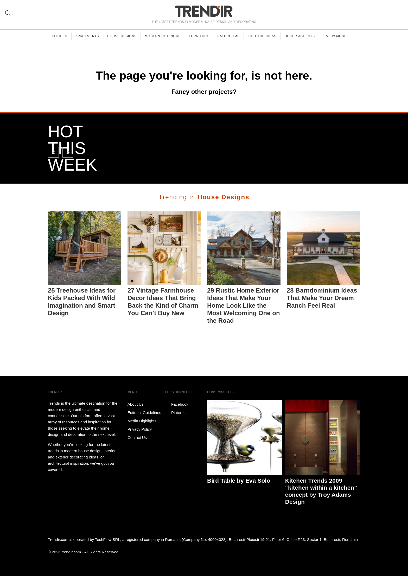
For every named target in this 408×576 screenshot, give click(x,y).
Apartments (88, 36)
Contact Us (137, 437)
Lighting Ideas (265, 36)
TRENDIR (204, 11)
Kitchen (60, 36)
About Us (136, 404)
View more (338, 36)
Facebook (176, 404)
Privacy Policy (140, 429)
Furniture (201, 36)
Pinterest (176, 412)
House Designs (123, 36)
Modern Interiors (164, 36)
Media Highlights (142, 421)
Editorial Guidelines (144, 412)
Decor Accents (303, 36)
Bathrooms (231, 36)
